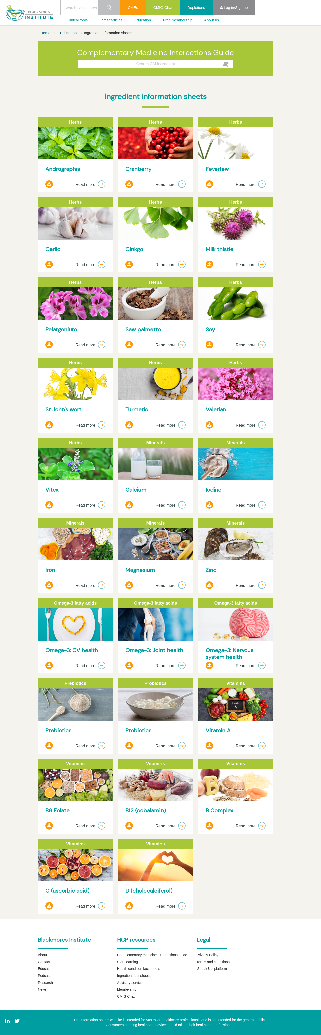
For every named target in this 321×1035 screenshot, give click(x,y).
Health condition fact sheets (138, 969)
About (42, 955)
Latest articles (111, 20)
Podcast (44, 976)
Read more (90, 184)
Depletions (196, 7)
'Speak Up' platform (212, 969)
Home (45, 33)
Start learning (127, 962)
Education (142, 20)
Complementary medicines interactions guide (152, 955)
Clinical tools (77, 20)
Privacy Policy (207, 955)
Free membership (177, 20)
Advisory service (130, 983)
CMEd (133, 7)
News (42, 989)
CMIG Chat (162, 7)
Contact (44, 962)
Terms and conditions (213, 962)
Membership (126, 989)
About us (211, 20)
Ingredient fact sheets (134, 976)
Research (45, 983)
